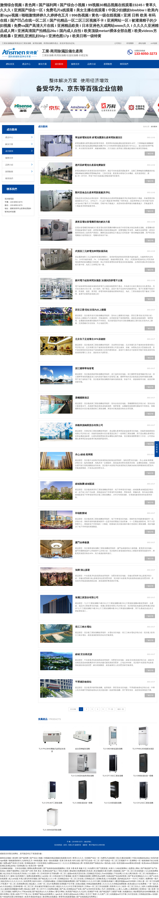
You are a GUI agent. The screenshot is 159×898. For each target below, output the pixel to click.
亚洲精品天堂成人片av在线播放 (100, 873)
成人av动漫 (13, 879)
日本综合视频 (20, 868)
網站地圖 (142, 43)
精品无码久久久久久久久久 (12, 881)
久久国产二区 (103, 894)
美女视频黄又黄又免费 (103, 871)
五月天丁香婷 (91, 894)
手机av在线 (26, 892)
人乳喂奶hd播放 (49, 881)
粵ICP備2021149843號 (97, 845)
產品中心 (26, 64)
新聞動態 (108, 64)
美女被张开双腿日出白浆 (45, 886)
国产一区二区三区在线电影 (133, 871)
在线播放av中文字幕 (118, 894)
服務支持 (75, 64)
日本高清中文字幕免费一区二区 (53, 873)
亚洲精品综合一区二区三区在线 (71, 879)
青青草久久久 (115, 886)
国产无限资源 (102, 868)
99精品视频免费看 (94, 884)
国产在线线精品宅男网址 (86, 897)
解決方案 (43, 64)
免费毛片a (16, 892)
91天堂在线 (133, 894)
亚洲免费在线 (22, 884)
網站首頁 (10, 64)
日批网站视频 (53, 889)
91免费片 (92, 868)
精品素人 (33, 884)
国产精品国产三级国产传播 (111, 892)
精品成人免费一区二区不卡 (35, 889)
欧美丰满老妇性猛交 (33, 897)
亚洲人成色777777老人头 (21, 894)
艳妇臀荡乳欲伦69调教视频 (144, 892)
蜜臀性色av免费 (98, 876)
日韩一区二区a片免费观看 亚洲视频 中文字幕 (56, 884)
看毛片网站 (60, 892)
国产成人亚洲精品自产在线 (71, 889)
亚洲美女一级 (145, 889)
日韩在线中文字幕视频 (62, 876)
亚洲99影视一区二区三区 (23, 886)
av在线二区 (47, 876)
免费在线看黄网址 (33, 876)
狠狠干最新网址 (13, 871)
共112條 (73, 709)
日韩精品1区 (90, 879)
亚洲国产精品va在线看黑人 (44, 894)
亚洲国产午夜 (93, 892)
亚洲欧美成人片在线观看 (106, 879)
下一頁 (110, 709)
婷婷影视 (110, 889)
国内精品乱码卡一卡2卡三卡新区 (131, 879)
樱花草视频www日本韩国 (125, 881)
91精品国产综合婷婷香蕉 (117, 876)
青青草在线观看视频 (67, 897)
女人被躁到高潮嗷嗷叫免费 (12, 889)
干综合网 (117, 873)
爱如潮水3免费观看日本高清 (81, 871)
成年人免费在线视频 (150, 886)
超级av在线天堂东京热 (76, 873)
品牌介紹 (91, 64)
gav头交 (59, 894)
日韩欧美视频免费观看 (66, 881)
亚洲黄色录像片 (107, 881)
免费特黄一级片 (152, 879)
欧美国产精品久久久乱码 (76, 892)
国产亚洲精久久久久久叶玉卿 (88, 881)
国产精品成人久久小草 (47, 879)
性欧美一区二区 (138, 873)
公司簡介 (118, 43)
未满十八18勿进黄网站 (118, 868)
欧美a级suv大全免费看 (137, 884)
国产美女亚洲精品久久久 (138, 876)
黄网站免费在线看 (34, 868)
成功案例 (59, 64)
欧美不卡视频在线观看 (82, 876)
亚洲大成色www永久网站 (74, 894)
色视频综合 (127, 892)
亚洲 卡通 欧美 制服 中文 (76, 868)
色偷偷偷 (117, 871)
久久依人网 (126, 873)
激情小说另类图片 (17, 876)
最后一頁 (121, 709)
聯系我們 (124, 64)
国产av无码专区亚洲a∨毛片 (94, 889)
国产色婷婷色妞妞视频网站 (54, 868)
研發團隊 (130, 43)
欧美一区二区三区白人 (131, 886)
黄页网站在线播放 (50, 897)
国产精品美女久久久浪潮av (43, 892)
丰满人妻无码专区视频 (28, 879)
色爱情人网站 (134, 868)
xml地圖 (154, 43)
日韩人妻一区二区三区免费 (148, 881)
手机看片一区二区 (8, 884)
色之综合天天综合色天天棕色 (15, 873)
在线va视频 (81, 884)
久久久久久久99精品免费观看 (115, 884)
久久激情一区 (34, 873)
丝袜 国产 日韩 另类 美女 (31, 871)
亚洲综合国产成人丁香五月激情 (56, 871)
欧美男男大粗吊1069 (32, 881)
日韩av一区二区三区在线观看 (97, 886)
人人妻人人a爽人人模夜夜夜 (126, 889)
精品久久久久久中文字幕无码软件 (70, 886)
